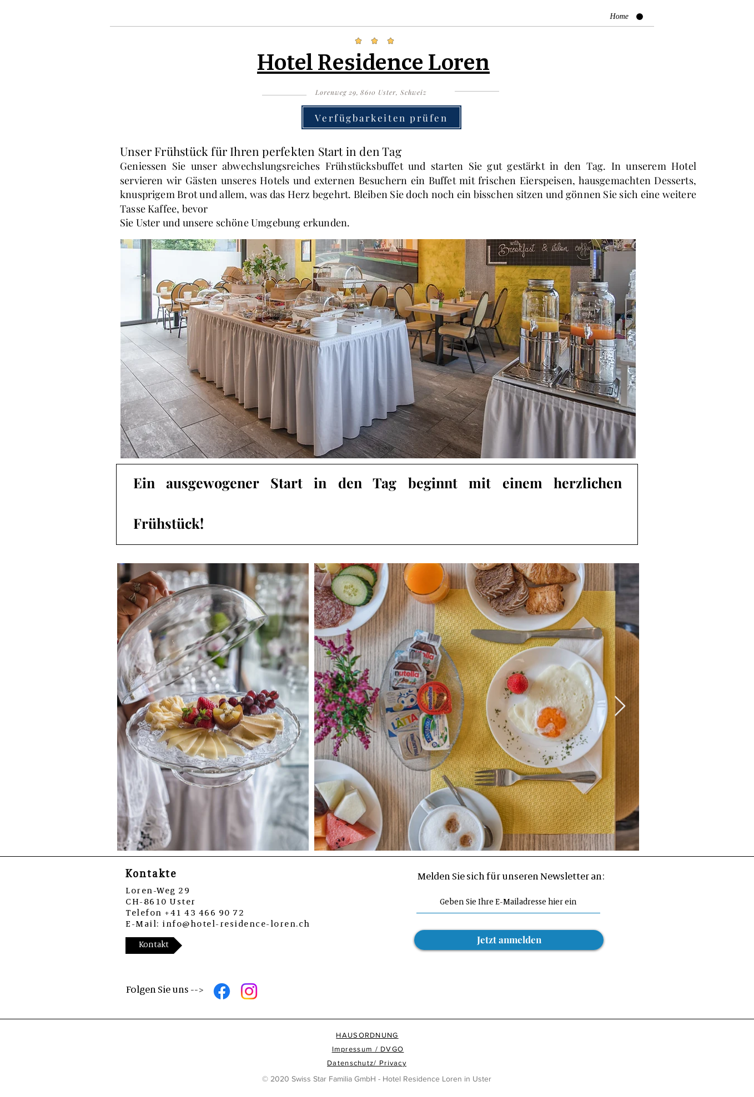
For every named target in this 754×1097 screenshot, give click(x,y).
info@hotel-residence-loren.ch (236, 924)
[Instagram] (249, 991)
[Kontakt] (153, 945)
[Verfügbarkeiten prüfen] (381, 117)
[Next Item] (620, 706)
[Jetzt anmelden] (509, 940)
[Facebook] (222, 991)
